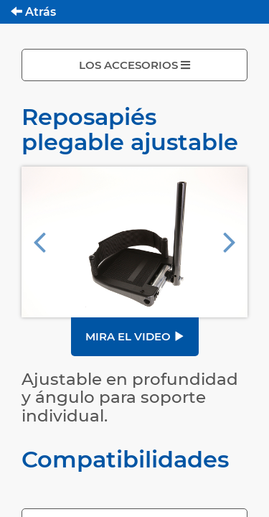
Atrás (33, 12)
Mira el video (134, 336)
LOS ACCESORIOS (134, 65)
